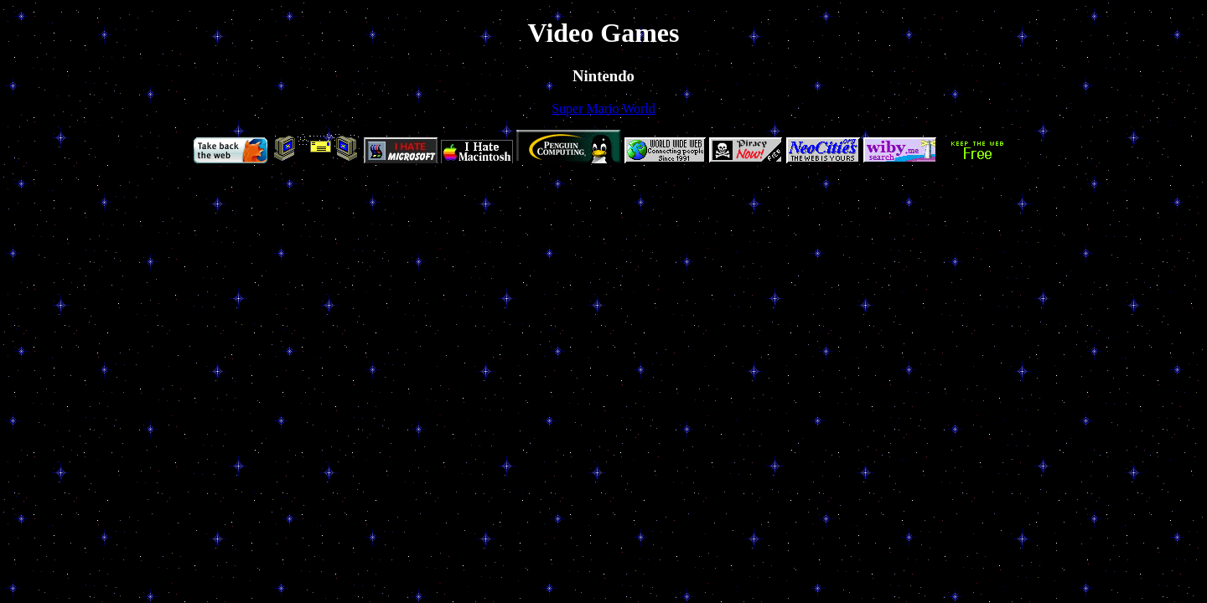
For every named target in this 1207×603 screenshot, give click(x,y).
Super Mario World (603, 108)
